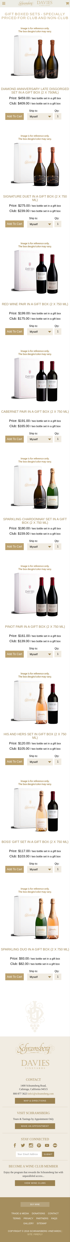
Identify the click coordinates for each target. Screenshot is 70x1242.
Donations (38, 1213)
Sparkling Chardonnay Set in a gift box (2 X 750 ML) (35, 520)
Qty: (57, 110)
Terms (17, 1218)
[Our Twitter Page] (23, 1145)
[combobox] (40, 116)
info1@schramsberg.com (41, 1093)
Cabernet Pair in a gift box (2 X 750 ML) (35, 411)
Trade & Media (20, 1213)
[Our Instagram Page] (31, 1145)
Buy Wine (35, 1204)
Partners (42, 1218)
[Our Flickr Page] (55, 1145)
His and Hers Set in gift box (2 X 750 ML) (35, 735)
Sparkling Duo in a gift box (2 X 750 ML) (35, 949)
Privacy (28, 1218)
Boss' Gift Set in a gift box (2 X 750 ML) (35, 842)
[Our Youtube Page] (47, 1145)
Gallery (28, 1223)
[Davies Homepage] (35, 1064)
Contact (53, 1213)
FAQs (54, 1218)
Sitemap (42, 1223)
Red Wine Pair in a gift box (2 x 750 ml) (35, 304)
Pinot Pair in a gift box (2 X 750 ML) (35, 626)
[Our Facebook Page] (15, 1145)
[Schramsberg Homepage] (35, 1048)
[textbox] (37, 116)
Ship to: (33, 110)
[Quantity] (57, 116)
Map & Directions (35, 1101)
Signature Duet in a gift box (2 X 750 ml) (35, 198)
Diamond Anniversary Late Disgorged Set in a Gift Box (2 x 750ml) (35, 90)
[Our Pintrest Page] (39, 1145)
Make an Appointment (35, 1126)
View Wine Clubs (35, 1183)
